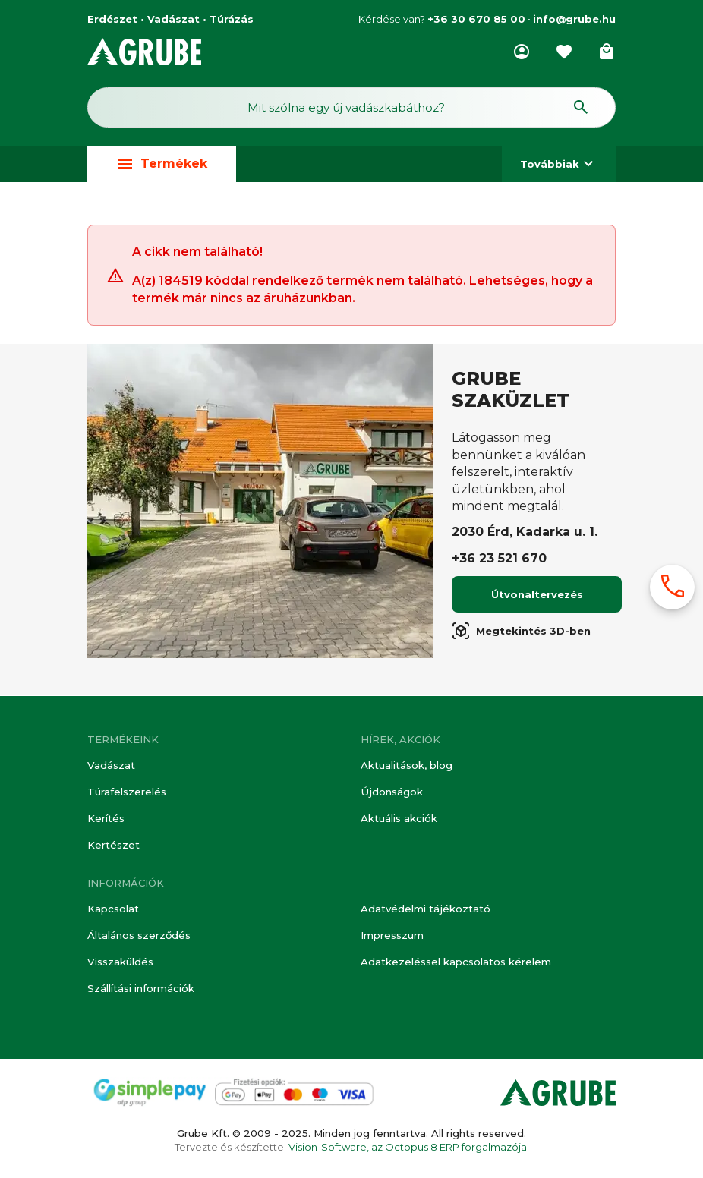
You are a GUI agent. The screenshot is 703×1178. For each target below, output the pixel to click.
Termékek (161, 168)
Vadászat (110, 769)
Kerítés (106, 820)
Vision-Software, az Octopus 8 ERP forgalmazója (407, 1147)
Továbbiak (558, 168)
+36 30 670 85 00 (476, 19)
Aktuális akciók (399, 820)
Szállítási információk (140, 988)
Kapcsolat (113, 911)
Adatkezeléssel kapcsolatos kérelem (456, 962)
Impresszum (392, 937)
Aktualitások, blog (406, 769)
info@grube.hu (574, 19)
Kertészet (113, 846)
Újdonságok (391, 795)
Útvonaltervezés (537, 599)
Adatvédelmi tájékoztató (425, 911)
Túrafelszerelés (126, 795)
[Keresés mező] (351, 111)
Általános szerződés (139, 937)
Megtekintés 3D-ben (521, 635)
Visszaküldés (120, 962)
